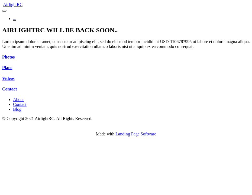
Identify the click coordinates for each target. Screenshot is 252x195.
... (14, 18)
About (18, 99)
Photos (8, 57)
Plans (7, 67)
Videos (8, 78)
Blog (17, 109)
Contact (9, 89)
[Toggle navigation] (4, 11)
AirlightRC (12, 4)
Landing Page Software (135, 134)
